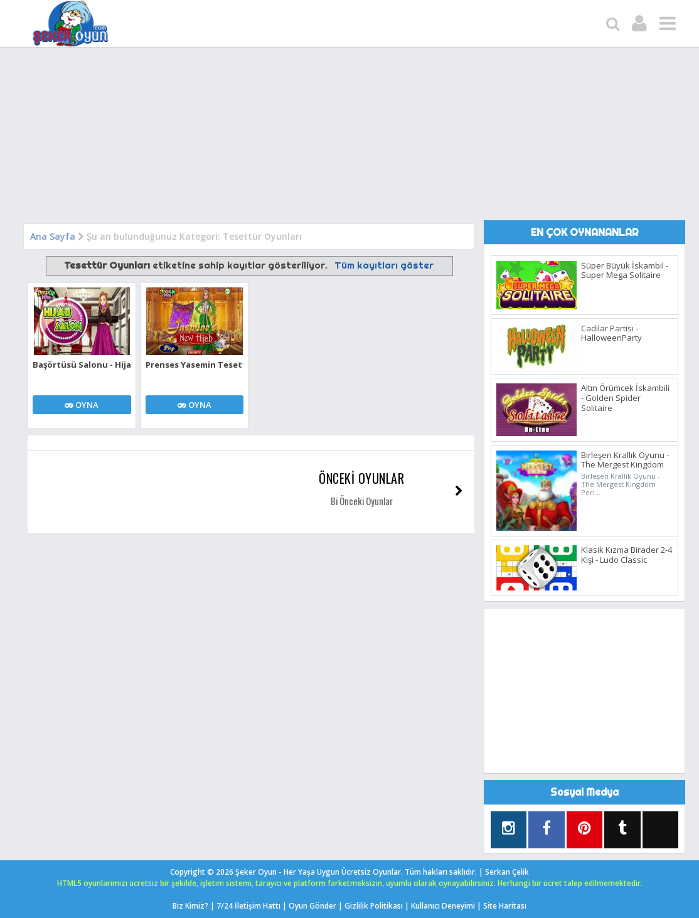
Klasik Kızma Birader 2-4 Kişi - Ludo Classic (626, 554)
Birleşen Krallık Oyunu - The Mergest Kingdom (625, 460)
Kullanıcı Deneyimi (443, 905)
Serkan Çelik (507, 872)
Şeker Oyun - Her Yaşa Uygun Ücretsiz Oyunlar (318, 872)
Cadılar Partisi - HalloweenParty (611, 333)
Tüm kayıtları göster (384, 265)
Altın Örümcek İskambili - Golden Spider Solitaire (625, 397)
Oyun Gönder (312, 905)
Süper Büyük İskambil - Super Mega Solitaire (624, 270)
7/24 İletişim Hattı (248, 905)
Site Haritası (504, 905)
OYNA (82, 404)
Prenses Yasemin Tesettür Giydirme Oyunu (195, 364)
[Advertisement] (349, 138)
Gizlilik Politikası (373, 905)
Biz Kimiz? (190, 905)
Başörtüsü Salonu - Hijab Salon (82, 364)
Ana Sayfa (52, 236)
